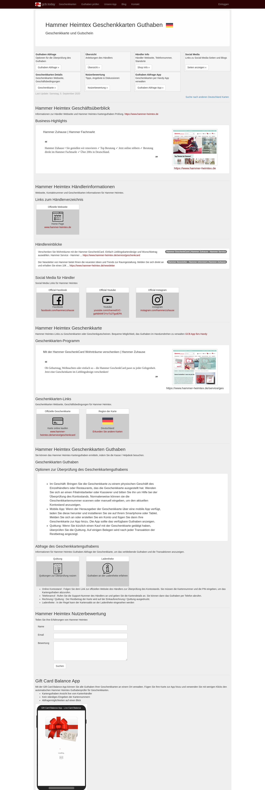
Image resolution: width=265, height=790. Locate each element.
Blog (124, 4)
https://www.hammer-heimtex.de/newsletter (92, 265)
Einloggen (223, 4)
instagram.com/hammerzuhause (157, 310)
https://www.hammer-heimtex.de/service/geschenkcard (111, 255)
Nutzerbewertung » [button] (98, 87)
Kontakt (135, 4)
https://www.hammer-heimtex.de (141, 114)
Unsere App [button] (110, 4)
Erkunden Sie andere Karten (108, 431)
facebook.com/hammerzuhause (57, 310)
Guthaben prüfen (90, 4)
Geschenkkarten (67, 4)
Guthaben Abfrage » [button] (48, 67)
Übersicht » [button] (94, 67)
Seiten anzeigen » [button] (196, 67)
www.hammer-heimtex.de (57, 227)
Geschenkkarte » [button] (47, 87)
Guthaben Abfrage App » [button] (150, 87)
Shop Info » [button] (144, 67)
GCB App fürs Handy (196, 334)
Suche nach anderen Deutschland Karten (207, 97)
